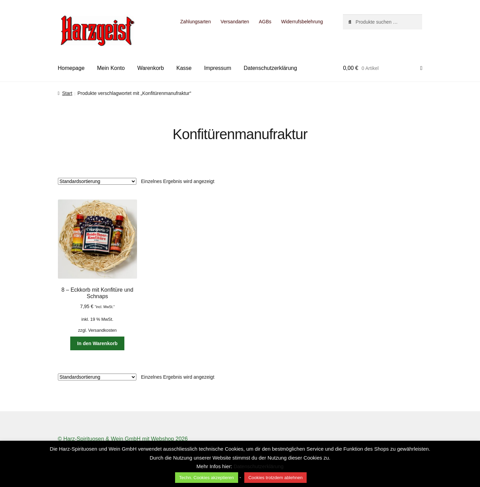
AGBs (265, 21)
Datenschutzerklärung (270, 68)
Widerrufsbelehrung (302, 21)
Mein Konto (111, 68)
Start (67, 93)
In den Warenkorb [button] (97, 343)
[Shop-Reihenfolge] (97, 181)
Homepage (71, 68)
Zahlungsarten (195, 21)
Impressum (217, 68)
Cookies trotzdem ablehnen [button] (275, 477)
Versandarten (235, 21)
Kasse (184, 68)
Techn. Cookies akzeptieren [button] (206, 477)
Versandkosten (102, 330)
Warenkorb (150, 68)
